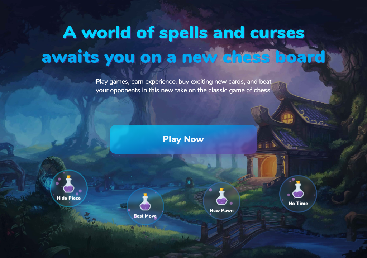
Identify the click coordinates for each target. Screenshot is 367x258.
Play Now (183, 139)
